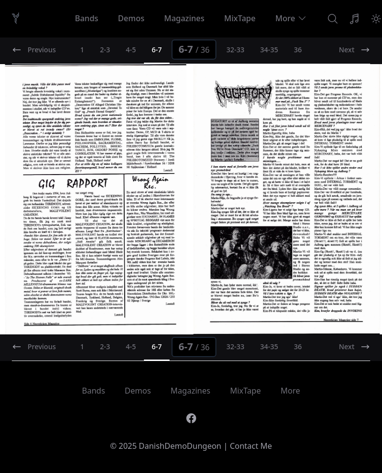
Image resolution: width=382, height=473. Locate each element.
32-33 (235, 49)
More (291, 18)
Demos (131, 18)
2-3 (105, 49)
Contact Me (251, 445)
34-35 (269, 49)
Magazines (184, 18)
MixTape (240, 18)
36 (298, 49)
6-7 (193, 49)
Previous (34, 50)
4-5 (131, 49)
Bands (86, 18)
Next (354, 50)
